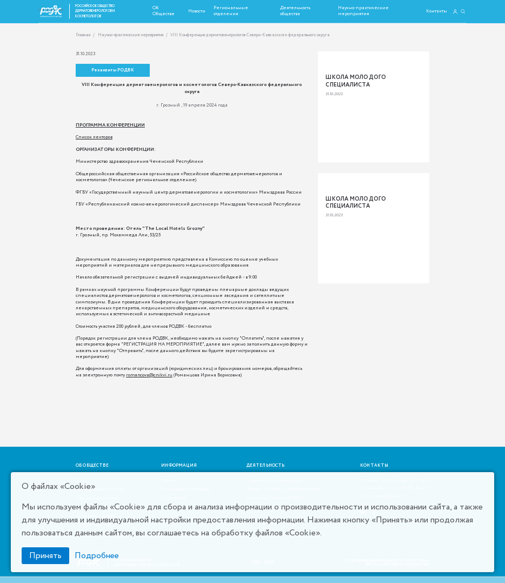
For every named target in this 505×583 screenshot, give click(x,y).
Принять (45, 555)
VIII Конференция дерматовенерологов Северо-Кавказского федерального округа (250, 35)
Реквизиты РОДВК (112, 70)
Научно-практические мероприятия (363, 10)
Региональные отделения (231, 10)
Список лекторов (94, 137)
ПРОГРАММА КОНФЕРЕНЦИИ (110, 125)
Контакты (436, 11)
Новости (196, 11)
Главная (83, 35)
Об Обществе (163, 10)
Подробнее (97, 556)
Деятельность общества (295, 10)
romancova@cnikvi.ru (149, 375)
